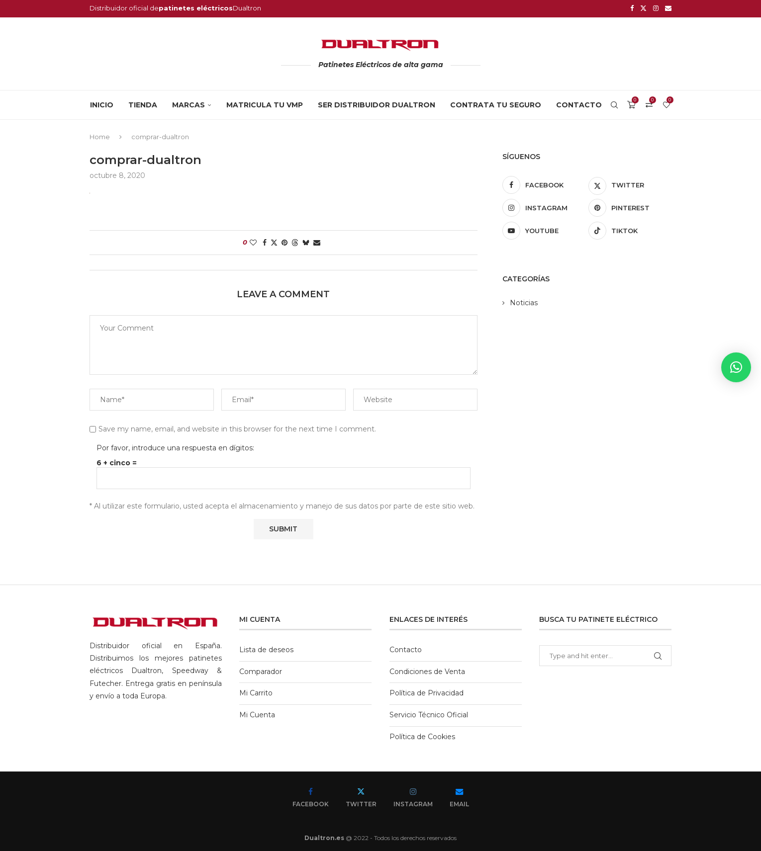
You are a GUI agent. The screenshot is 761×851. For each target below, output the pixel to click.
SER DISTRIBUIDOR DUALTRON (376, 103)
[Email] (668, 8)
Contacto (579, 103)
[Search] (614, 103)
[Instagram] (656, 8)
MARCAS (188, 103)
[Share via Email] (316, 241)
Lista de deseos (266, 648)
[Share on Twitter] (274, 241)
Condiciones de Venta (427, 670)
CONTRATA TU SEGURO (495, 103)
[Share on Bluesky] (305, 241)
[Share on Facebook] (265, 241)
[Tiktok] (629, 229)
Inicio (101, 103)
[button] (736, 367)
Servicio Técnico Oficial (428, 713)
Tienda (142, 103)
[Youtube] (543, 229)
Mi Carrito (256, 691)
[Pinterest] (629, 206)
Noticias (524, 301)
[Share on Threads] (294, 241)
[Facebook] (632, 8)
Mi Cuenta (257, 713)
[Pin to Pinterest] (284, 241)
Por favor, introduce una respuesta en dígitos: (175, 446)
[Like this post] (253, 241)
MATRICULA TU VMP (264, 103)
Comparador (260, 670)
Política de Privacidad (426, 691)
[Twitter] (643, 8)
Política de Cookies (422, 735)
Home (100, 135)
